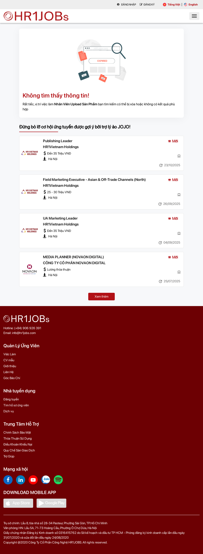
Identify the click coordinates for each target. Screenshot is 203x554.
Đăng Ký (147, 4)
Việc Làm (9, 354)
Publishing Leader (57, 141)
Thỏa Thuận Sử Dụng (17, 438)
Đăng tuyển (11, 399)
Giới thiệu (9, 366)
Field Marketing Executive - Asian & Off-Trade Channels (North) (94, 179)
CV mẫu (8, 360)
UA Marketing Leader (60, 218)
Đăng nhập (126, 4)
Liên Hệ (8, 372)
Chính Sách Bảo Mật (17, 432)
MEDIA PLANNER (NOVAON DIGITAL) (73, 257)
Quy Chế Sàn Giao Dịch (19, 450)
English (191, 4)
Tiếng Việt (171, 4)
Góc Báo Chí (11, 378)
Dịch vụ (8, 411)
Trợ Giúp (8, 456)
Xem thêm (101, 296)
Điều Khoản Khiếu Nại (17, 444)
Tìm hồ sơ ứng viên (16, 405)
